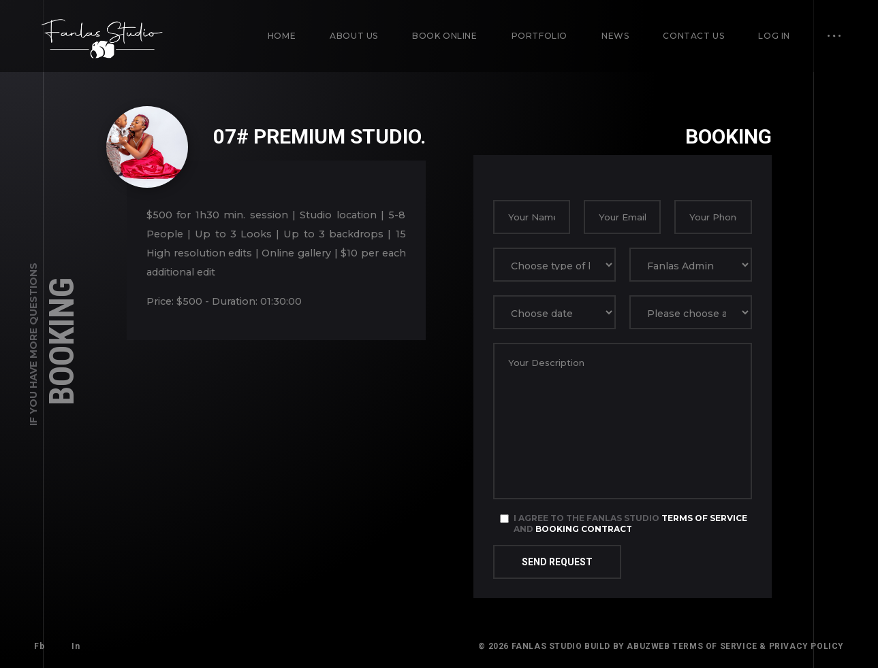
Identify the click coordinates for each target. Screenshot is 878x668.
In (76, 646)
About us (354, 36)
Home (282, 36)
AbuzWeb (648, 646)
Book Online (444, 36)
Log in (774, 36)
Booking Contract (583, 529)
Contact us (693, 36)
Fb (39, 646)
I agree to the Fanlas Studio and (630, 523)
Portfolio (539, 36)
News (615, 36)
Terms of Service (704, 518)
